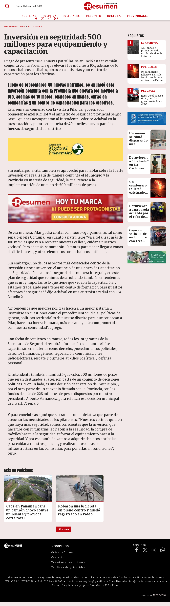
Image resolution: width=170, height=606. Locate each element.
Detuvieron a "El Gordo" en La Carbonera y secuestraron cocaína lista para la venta (140, 170)
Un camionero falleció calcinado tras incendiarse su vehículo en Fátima (139, 194)
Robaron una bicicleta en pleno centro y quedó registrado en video (63, 508)
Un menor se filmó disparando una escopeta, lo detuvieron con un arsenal (138, 145)
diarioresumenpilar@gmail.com (87, 585)
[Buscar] (7, 6)
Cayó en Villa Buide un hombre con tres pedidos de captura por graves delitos (138, 242)
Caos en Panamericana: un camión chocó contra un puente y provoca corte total (22, 510)
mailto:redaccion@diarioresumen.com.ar (138, 585)
